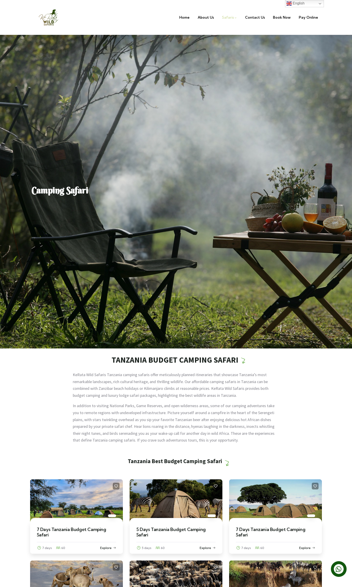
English (295, 3)
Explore (106, 548)
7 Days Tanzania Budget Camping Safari (71, 532)
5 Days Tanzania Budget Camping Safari (171, 532)
